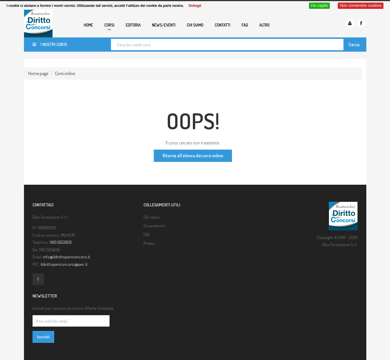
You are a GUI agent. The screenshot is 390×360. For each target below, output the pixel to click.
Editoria (133, 25)
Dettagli (195, 6)
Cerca (354, 44)
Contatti (222, 25)
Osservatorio (154, 225)
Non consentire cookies (360, 5)
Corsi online (65, 73)
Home (88, 25)
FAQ (245, 25)
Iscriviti (43, 336)
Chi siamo (195, 25)
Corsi (109, 25)
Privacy (149, 243)
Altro (264, 25)
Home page (38, 73)
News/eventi (163, 25)
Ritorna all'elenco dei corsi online (193, 155)
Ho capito (319, 5)
